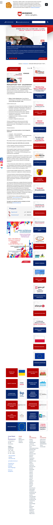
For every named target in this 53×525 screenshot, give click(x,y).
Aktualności (25, 63)
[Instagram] (1, 161)
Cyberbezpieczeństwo (33, 448)
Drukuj (29, 68)
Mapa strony (32, 513)
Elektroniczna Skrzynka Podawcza (21, 441)
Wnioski (31, 456)
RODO (20, 438)
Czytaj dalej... (42, 58)
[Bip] (1, 164)
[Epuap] (1, 167)
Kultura (30, 462)
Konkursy (31, 455)
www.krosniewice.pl (16, 202)
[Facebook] (1, 159)
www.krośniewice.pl (17, 197)
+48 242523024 (11, 455)
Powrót (26, 261)
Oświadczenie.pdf (15, 214)
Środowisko (31, 469)
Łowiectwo (31, 506)
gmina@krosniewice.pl (12, 460)
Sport (30, 505)
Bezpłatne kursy (32, 460)
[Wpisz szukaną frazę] (38, 22)
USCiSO (31, 482)
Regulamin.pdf (14, 212)
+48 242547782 (11, 458)
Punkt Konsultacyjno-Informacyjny (32, 488)
